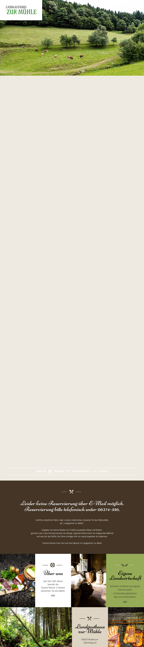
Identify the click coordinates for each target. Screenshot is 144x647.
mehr (53, 600)
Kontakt (103, 476)
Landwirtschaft (81, 476)
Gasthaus (59, 476)
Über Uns (41, 476)
